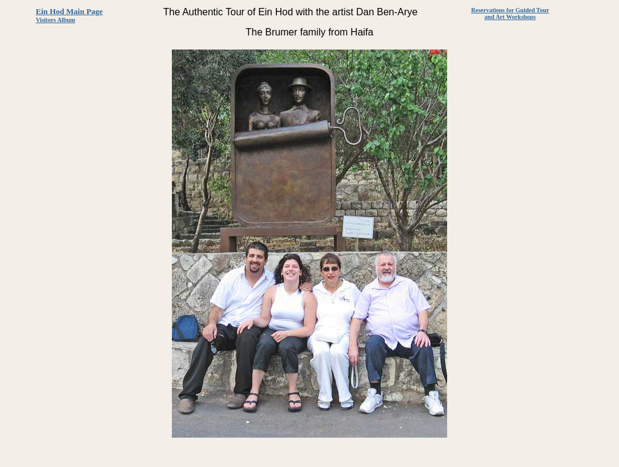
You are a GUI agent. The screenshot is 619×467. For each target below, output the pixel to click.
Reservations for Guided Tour (510, 10)
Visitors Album (55, 20)
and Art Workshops (510, 16)
